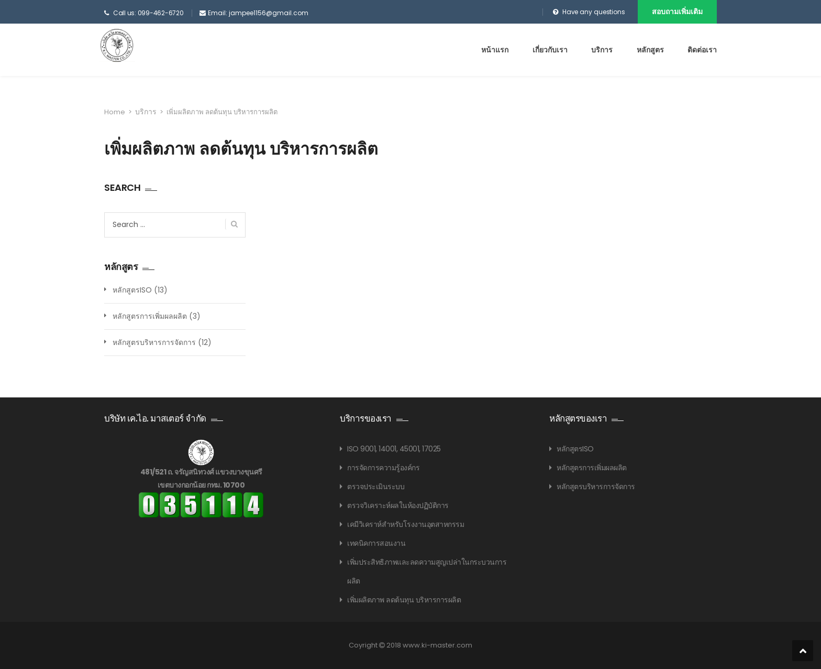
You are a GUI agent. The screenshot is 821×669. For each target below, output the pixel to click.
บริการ (602, 50)
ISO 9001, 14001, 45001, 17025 (394, 449)
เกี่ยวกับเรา (550, 50)
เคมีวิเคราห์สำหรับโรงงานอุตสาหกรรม (405, 524)
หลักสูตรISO (132, 290)
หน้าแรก (494, 50)
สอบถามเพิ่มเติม (677, 11)
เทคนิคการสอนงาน (376, 543)
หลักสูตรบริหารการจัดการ (154, 342)
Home (114, 112)
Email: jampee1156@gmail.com (258, 12)
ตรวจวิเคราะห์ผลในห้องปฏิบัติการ (398, 505)
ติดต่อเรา (702, 50)
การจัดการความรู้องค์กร (383, 467)
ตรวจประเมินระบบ (375, 486)
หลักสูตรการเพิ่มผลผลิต (150, 316)
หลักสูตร (650, 50)
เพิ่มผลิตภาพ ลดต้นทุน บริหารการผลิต (404, 600)
